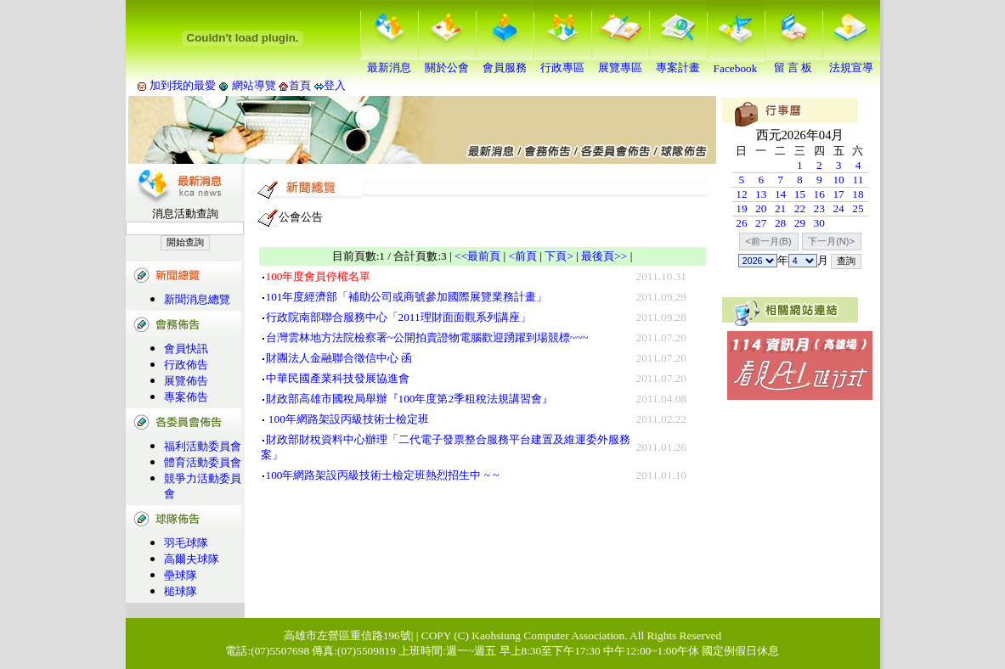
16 (819, 194)
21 (780, 208)
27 (760, 222)
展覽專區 (620, 62)
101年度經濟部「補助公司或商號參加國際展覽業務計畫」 (407, 296)
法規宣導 (851, 62)
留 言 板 (793, 62)
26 (741, 222)
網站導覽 (254, 85)
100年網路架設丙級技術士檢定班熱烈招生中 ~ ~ (383, 475)
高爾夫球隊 (191, 559)
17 (838, 194)
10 (838, 179)
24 (838, 208)
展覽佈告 (186, 380)
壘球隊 (180, 575)
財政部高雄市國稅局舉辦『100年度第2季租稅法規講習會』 (410, 398)
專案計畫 (678, 62)
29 (799, 222)
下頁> (559, 256)
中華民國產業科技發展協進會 (337, 378)
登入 (335, 85)
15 (799, 194)
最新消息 (389, 62)
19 (741, 208)
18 (857, 194)
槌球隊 (180, 591)
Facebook (736, 63)
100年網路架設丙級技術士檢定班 (347, 419)
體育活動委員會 (202, 462)
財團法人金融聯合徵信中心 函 (339, 357)
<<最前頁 (477, 256)
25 (857, 208)
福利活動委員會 (202, 446)
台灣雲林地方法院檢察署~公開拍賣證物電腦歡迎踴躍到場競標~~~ (427, 337)
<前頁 (523, 256)
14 (780, 194)
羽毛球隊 (186, 543)
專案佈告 (186, 397)
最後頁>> (604, 256)
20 (760, 208)
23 (819, 208)
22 (799, 208)
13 (760, 194)
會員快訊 (186, 348)
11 (858, 179)
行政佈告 (186, 364)
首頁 (300, 85)
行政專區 (562, 62)
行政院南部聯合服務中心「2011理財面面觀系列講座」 (398, 317)
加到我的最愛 (183, 85)
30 (819, 222)
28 (780, 222)
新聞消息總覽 (197, 299)
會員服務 (505, 62)
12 (741, 194)
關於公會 (447, 62)
